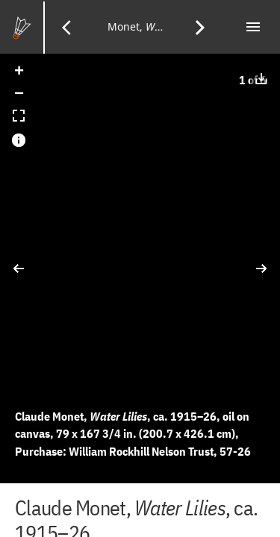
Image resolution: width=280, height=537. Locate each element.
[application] (140, 268)
